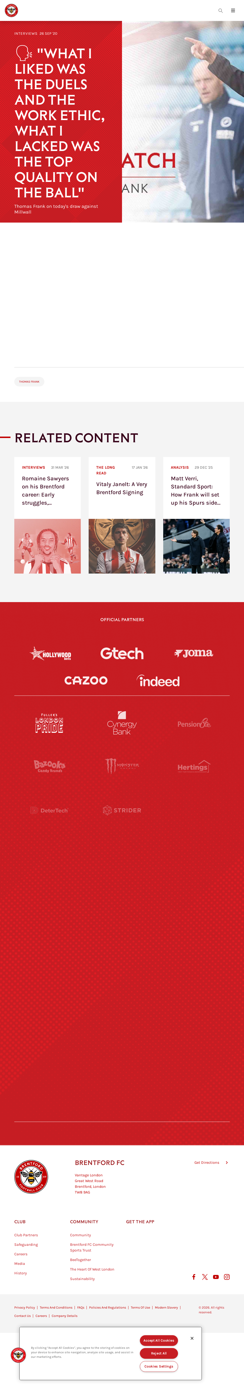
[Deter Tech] (49, 810)
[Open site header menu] (233, 10)
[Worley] (122, 854)
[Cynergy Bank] (122, 723)
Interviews (26, 33)
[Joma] (193, 653)
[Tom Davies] (194, 1029)
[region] (110, 1353)
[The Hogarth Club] (49, 1073)
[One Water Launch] (194, 942)
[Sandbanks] (49, 1029)
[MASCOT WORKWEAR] (194, 898)
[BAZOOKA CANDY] (49, 767)
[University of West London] (49, 898)
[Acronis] (194, 854)
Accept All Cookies (158, 1341)
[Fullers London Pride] (49, 723)
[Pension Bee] (194, 723)
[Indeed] (158, 680)
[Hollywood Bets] (50, 653)
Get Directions (206, 1186)
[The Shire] (122, 1029)
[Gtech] (122, 653)
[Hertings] (194, 767)
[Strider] (122, 810)
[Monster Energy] (122, 767)
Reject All (159, 1353)
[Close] (192, 1338)
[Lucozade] (194, 1073)
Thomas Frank (29, 381)
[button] (18, 1355)
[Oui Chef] (194, 985)
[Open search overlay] (220, 10)
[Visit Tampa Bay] (122, 898)
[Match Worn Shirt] (122, 985)
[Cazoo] (86, 680)
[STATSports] (49, 854)
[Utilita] (49, 942)
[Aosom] (194, 810)
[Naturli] (122, 942)
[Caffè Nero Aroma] (122, 1117)
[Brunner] (49, 985)
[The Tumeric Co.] (122, 1073)
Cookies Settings (158, 1366)
